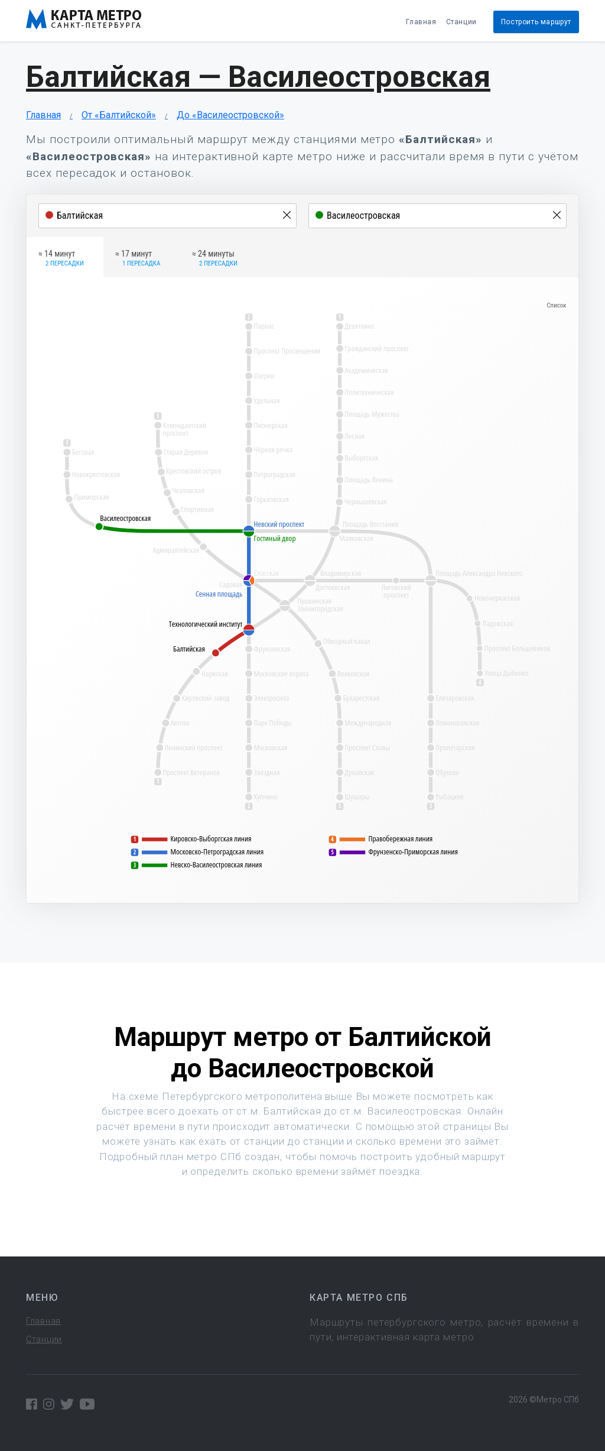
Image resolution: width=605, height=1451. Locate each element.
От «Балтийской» (119, 115)
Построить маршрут (536, 22)
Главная (421, 22)
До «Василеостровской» (230, 115)
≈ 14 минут (61, 259)
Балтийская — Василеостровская (258, 77)
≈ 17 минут (137, 259)
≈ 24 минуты (215, 259)
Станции (461, 22)
